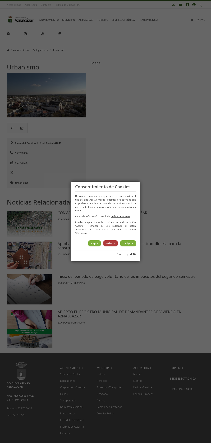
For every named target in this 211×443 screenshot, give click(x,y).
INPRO (132, 254)
